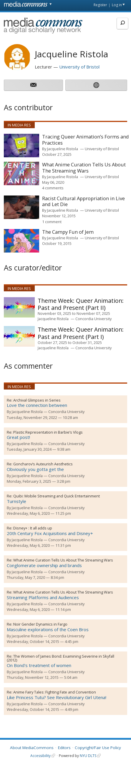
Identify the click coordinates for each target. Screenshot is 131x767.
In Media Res (19, 125)
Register (100, 4)
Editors (64, 747)
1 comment (52, 221)
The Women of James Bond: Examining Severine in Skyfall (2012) (60, 658)
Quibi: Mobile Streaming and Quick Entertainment (56, 496)
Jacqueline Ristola (62, 148)
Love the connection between (37, 405)
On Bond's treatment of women (39, 665)
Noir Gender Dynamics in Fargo (40, 624)
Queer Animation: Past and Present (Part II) (81, 304)
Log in (117, 4)
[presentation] (21, 145)
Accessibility (40, 755)
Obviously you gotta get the (35, 469)
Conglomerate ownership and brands (44, 565)
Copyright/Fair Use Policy (98, 747)
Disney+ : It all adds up (32, 528)
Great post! (18, 437)
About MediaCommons (32, 747)
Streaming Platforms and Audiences (43, 597)
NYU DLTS (88, 755)
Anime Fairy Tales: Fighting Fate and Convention (54, 692)
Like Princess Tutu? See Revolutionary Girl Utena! (56, 697)
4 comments (53, 188)
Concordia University (93, 318)
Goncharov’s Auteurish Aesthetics (43, 464)
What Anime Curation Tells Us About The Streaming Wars (63, 560)
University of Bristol (79, 67)
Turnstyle (16, 501)
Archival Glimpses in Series (37, 400)
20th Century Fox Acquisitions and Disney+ (50, 533)
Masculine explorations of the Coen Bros (48, 629)
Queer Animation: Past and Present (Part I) (81, 332)
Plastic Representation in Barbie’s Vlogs (48, 432)
